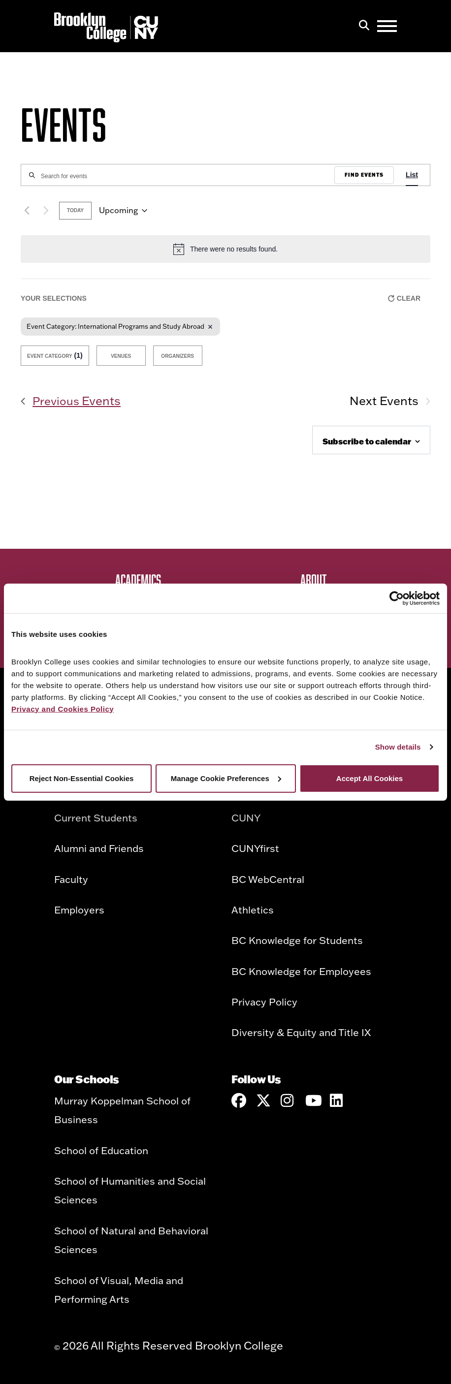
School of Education (101, 1150)
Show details (398, 747)
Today (75, 210)
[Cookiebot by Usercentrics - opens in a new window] (397, 598)
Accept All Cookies (369, 778)
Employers (79, 909)
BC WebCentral (267, 879)
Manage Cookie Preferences (226, 778)
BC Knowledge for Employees (301, 971)
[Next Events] (46, 211)
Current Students (95, 817)
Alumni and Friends (99, 848)
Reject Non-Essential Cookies (82, 778)
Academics (138, 580)
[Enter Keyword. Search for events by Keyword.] (177, 176)
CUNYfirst (255, 848)
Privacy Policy (264, 1001)
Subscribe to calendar (366, 441)
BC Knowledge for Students (297, 940)
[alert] (225, 249)
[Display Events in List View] (412, 175)
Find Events (364, 175)
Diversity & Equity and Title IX (301, 1032)
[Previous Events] (26, 211)
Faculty (71, 879)
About (313, 580)
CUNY (245, 817)
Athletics (252, 909)
